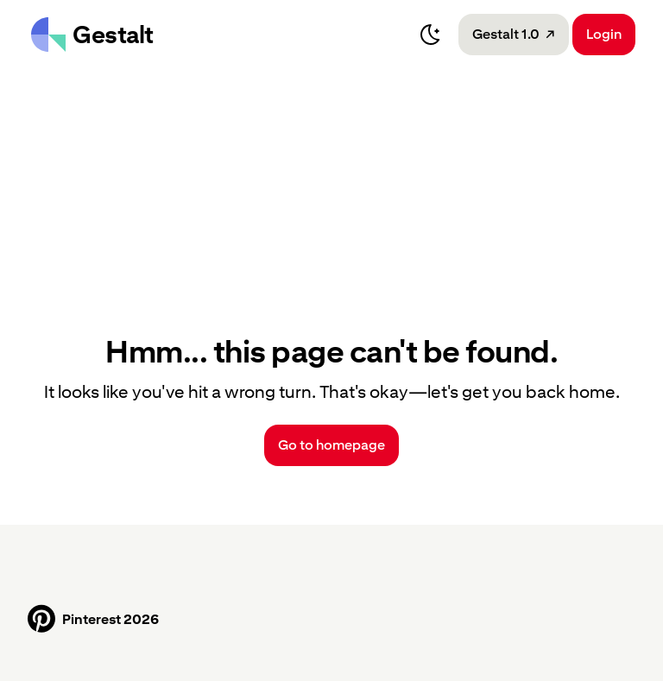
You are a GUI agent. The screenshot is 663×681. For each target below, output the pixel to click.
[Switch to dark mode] (430, 34)
